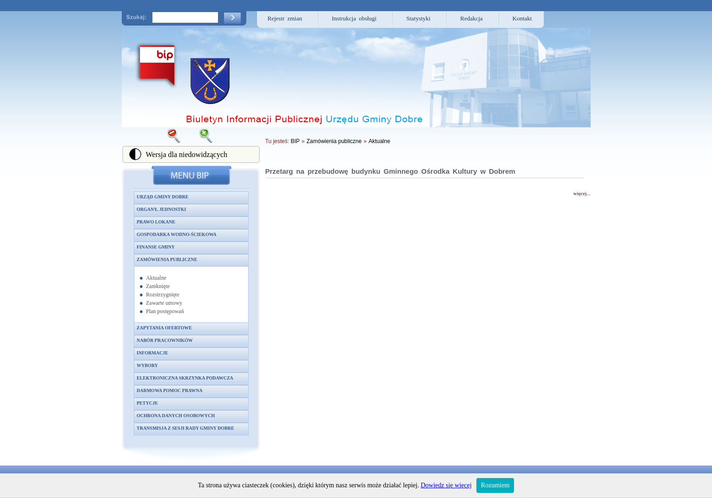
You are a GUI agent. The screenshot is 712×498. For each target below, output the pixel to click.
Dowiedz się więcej (446, 485)
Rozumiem (495, 485)
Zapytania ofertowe (164, 327)
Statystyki (418, 18)
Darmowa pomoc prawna (170, 390)
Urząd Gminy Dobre (162, 196)
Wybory (147, 365)
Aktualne (156, 278)
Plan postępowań (165, 311)
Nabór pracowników (165, 340)
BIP (294, 141)
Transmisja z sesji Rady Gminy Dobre (185, 428)
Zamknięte (158, 286)
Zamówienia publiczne (167, 259)
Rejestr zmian (285, 18)
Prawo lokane (156, 221)
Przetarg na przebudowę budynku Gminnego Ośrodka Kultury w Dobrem (390, 171)
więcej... (582, 193)
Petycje (147, 403)
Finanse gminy (156, 246)
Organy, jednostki (161, 209)
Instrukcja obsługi (354, 18)
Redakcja (471, 18)
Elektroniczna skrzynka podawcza (185, 377)
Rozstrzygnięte (162, 294)
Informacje (152, 352)
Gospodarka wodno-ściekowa (177, 234)
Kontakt (522, 18)
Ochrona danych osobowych (176, 415)
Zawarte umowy (164, 303)
